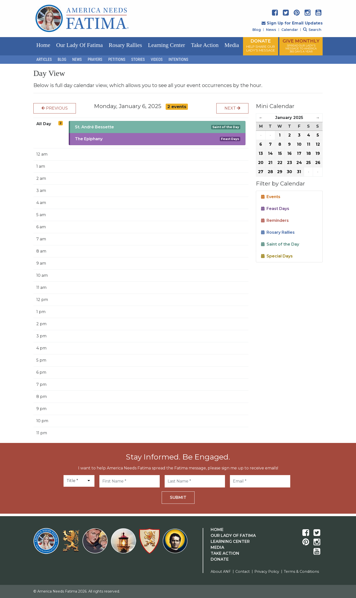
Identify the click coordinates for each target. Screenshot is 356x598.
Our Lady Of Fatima (233, 535)
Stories (138, 59)
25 (308, 162)
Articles (44, 59)
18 (308, 153)
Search (312, 29)
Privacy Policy (266, 571)
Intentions (178, 59)
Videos (157, 59)
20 (260, 162)
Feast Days (230, 139)
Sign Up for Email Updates (292, 23)
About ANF (221, 571)
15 (280, 153)
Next (232, 108)
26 (317, 162)
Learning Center (166, 45)
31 (299, 171)
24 (299, 162)
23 (289, 162)
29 (279, 171)
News (271, 29)
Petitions (116, 59)
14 (270, 153)
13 (261, 153)
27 (260, 171)
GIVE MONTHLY (301, 45)
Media (231, 45)
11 (308, 144)
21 (270, 162)
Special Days (277, 256)
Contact (242, 571)
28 (270, 171)
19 (317, 153)
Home (43, 45)
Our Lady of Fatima (79, 45)
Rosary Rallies (125, 45)
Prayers (95, 59)
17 (299, 153)
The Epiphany (89, 139)
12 (318, 144)
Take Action (205, 45)
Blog (256, 29)
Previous (55, 108)
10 (299, 144)
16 (289, 153)
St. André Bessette (94, 127)
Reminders (275, 220)
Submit (178, 497)
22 (279, 162)
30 (289, 171)
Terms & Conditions (301, 571)
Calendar (289, 29)
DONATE (260, 45)
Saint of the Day (225, 127)
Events (270, 196)
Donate (220, 559)
